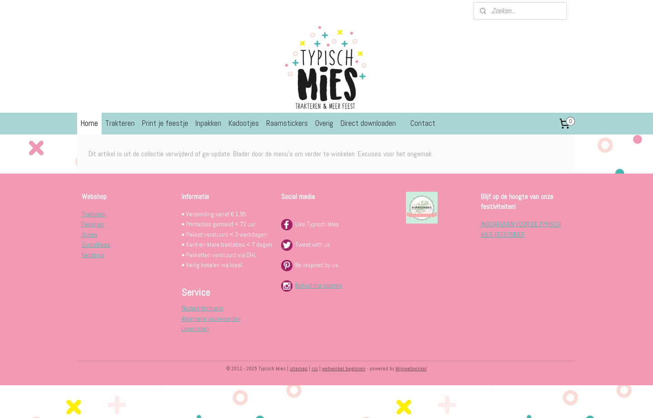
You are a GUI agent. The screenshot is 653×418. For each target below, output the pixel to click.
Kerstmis (93, 255)
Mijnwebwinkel (411, 368)
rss (315, 368)
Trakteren (120, 123)
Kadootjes (244, 123)
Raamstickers (287, 123)
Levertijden (195, 328)
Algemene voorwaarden (211, 318)
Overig (324, 123)
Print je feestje (165, 123)
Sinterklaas (96, 244)
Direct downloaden (368, 123)
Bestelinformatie (202, 308)
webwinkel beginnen (343, 368)
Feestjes (93, 224)
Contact (422, 123)
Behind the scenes (318, 285)
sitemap (298, 368)
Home (89, 123)
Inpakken (208, 123)
